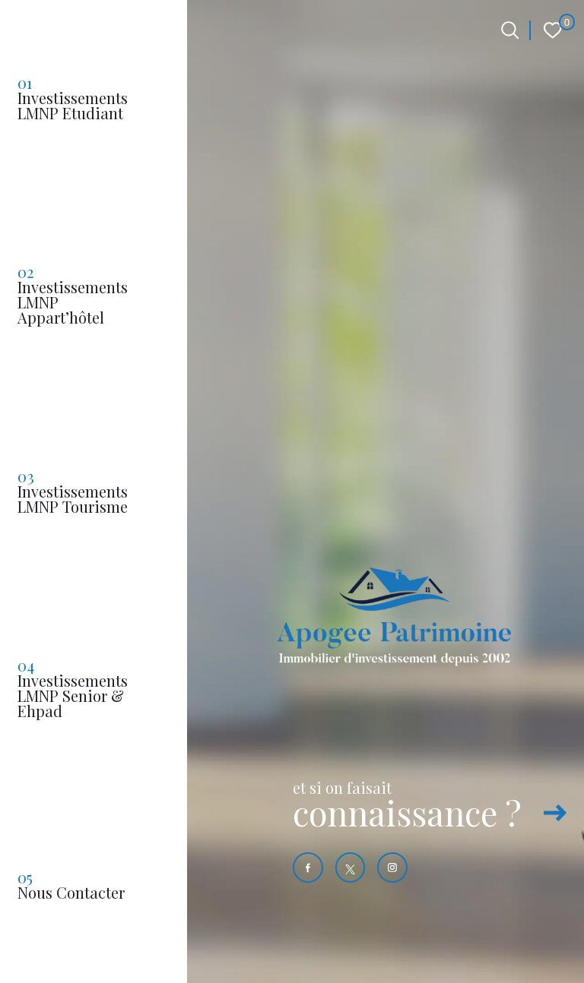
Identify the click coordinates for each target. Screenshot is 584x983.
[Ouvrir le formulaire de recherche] (509, 30)
